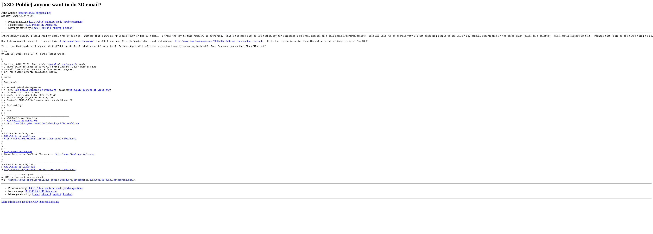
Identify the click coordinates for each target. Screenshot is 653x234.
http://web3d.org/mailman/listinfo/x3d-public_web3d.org (43, 141)
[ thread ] (46, 27)
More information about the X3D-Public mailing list (30, 231)
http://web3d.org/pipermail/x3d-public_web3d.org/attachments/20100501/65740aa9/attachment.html (71, 209)
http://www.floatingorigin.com (74, 178)
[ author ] (68, 27)
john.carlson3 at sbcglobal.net (34, 12)
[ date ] (36, 27)
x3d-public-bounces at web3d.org (35, 101)
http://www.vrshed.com (18, 175)
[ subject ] (57, 27)
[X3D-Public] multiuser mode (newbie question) (56, 21)
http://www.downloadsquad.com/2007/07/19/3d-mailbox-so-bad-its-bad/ (219, 42)
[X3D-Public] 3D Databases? (41, 24)
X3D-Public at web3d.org (22, 138)
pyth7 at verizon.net (62, 70)
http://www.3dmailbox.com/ (76, 42)
